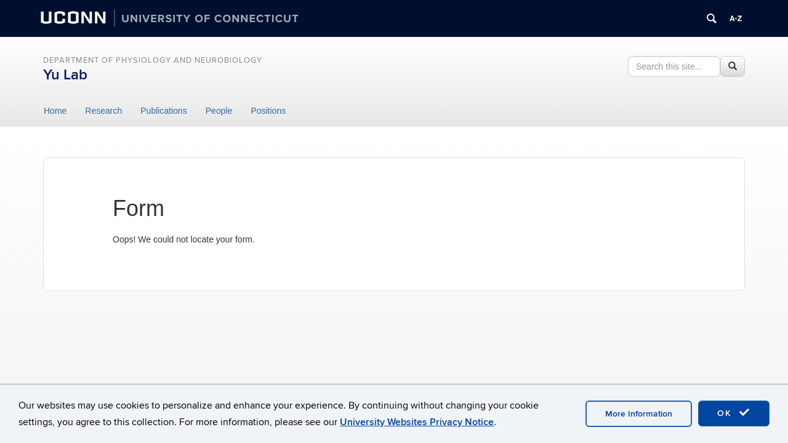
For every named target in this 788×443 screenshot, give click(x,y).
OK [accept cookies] (733, 412)
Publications (163, 111)
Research (103, 111)
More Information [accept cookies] (638, 414)
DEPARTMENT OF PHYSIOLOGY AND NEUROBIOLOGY (152, 60)
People (219, 111)
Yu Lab (65, 75)
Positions (268, 111)
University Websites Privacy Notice (417, 422)
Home (55, 111)
